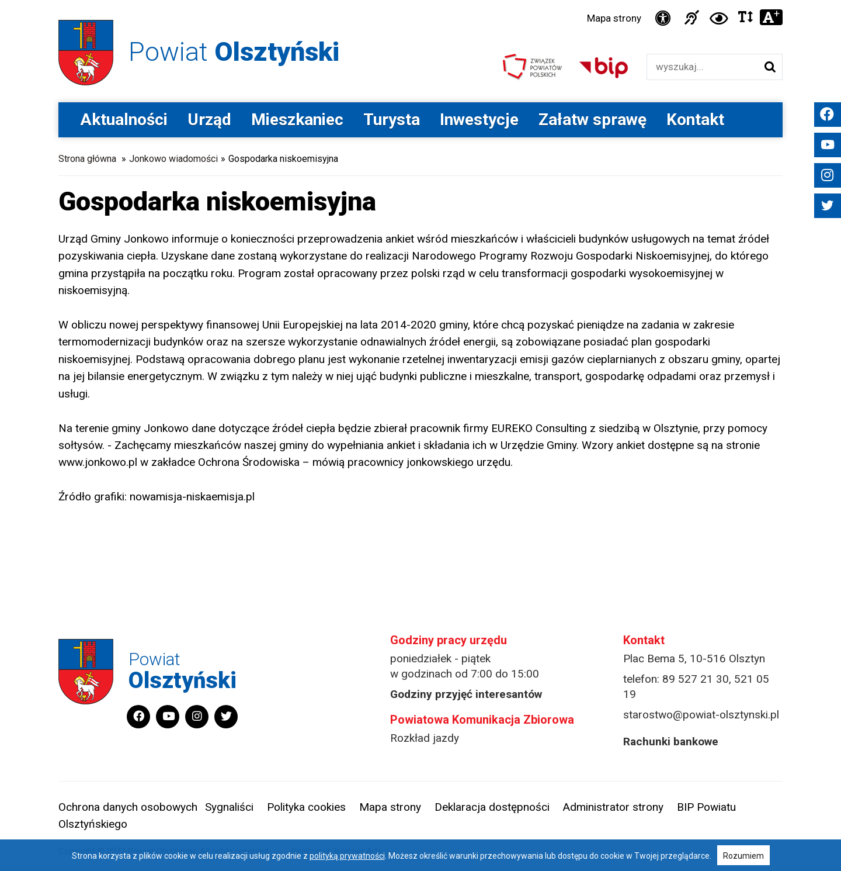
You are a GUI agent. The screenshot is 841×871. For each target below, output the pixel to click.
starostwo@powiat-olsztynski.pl (701, 714)
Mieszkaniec (297, 119)
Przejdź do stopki (420, 0)
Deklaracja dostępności (492, 807)
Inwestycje (479, 119)
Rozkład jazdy (424, 738)
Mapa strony (614, 18)
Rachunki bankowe (670, 741)
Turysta (391, 119)
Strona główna (87, 158)
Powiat (233, 51)
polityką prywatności (347, 855)
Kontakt (695, 119)
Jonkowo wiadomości (173, 158)
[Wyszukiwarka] (702, 67)
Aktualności (124, 119)
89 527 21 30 (695, 679)
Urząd (209, 119)
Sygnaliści (229, 807)
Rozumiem (743, 855)
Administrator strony (613, 807)
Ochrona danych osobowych (127, 807)
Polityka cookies (306, 807)
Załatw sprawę (592, 119)
